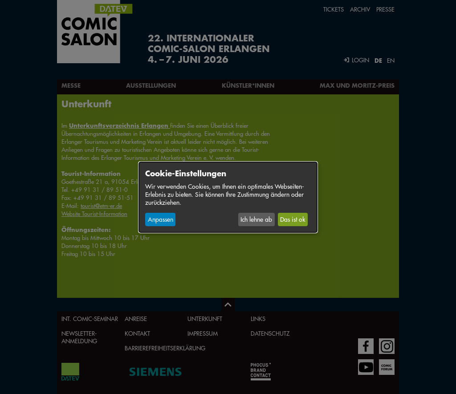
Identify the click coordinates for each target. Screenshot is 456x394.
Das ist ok (292, 219)
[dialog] (228, 197)
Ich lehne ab (256, 219)
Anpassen (160, 219)
